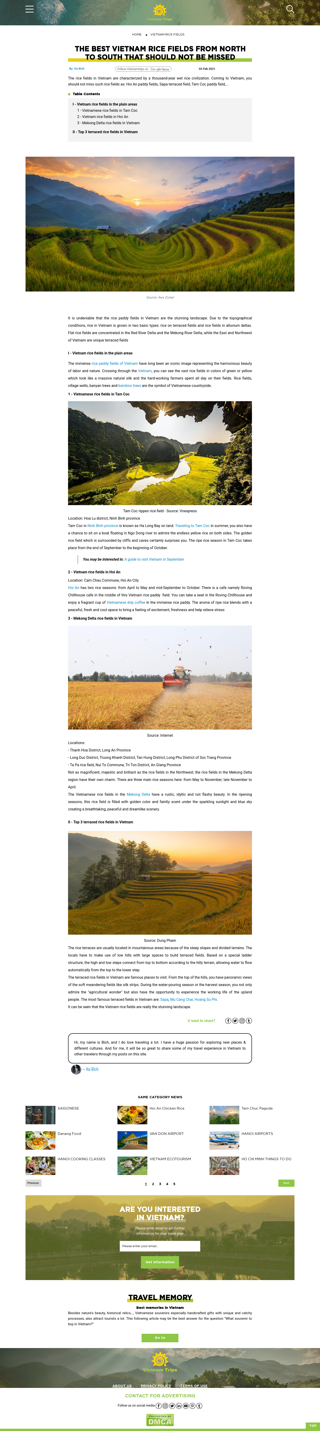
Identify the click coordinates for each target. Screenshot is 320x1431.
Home (137, 34)
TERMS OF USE (194, 1386)
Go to (160, 1338)
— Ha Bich (84, 1069)
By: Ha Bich (76, 68)
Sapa (164, 999)
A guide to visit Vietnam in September (154, 559)
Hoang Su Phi (206, 999)
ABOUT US (122, 1386)
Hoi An (73, 588)
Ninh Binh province (103, 526)
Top (313, 1426)
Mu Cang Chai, (182, 999)
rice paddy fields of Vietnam (115, 363)
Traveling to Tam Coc (192, 526)
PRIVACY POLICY (156, 1386)
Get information (160, 1262)
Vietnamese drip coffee (126, 602)
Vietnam (144, 371)
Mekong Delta (138, 794)
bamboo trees (129, 385)
